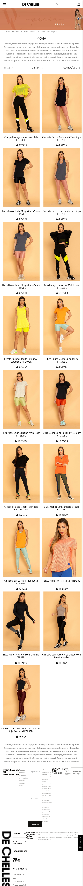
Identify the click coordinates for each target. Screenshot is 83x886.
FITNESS (15, 31)
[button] (8, 68)
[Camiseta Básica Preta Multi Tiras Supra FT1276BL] (62, 110)
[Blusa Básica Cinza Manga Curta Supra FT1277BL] (21, 258)
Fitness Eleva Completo (48, 31)
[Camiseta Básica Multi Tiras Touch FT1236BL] (21, 554)
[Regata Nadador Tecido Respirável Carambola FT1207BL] (21, 332)
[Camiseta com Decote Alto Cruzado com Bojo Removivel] (62, 627)
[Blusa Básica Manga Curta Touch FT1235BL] (62, 332)
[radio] (76, 68)
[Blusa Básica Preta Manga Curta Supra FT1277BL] (21, 184)
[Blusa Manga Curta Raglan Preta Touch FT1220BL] (62, 406)
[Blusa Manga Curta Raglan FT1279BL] (62, 554)
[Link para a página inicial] (6, 31)
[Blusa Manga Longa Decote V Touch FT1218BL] (62, 480)
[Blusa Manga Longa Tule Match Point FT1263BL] (62, 258)
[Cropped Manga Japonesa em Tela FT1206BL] (21, 110)
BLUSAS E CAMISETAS (29, 31)
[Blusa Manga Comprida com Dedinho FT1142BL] (21, 627)
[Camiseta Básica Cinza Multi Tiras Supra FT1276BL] (62, 184)
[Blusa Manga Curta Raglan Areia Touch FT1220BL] (21, 406)
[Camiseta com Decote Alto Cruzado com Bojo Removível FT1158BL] (21, 701)
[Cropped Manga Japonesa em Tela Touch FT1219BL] (21, 480)
